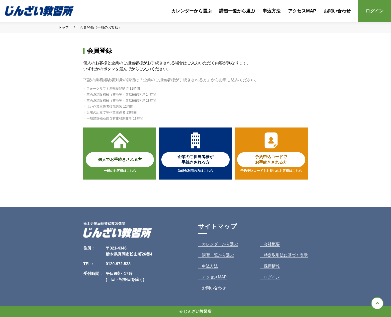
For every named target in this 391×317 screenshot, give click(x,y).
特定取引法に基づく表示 (286, 255)
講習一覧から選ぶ (237, 10)
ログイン (375, 10)
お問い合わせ (337, 10)
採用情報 (272, 266)
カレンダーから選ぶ (191, 10)
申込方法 (272, 10)
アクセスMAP (302, 10)
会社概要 (272, 244)
